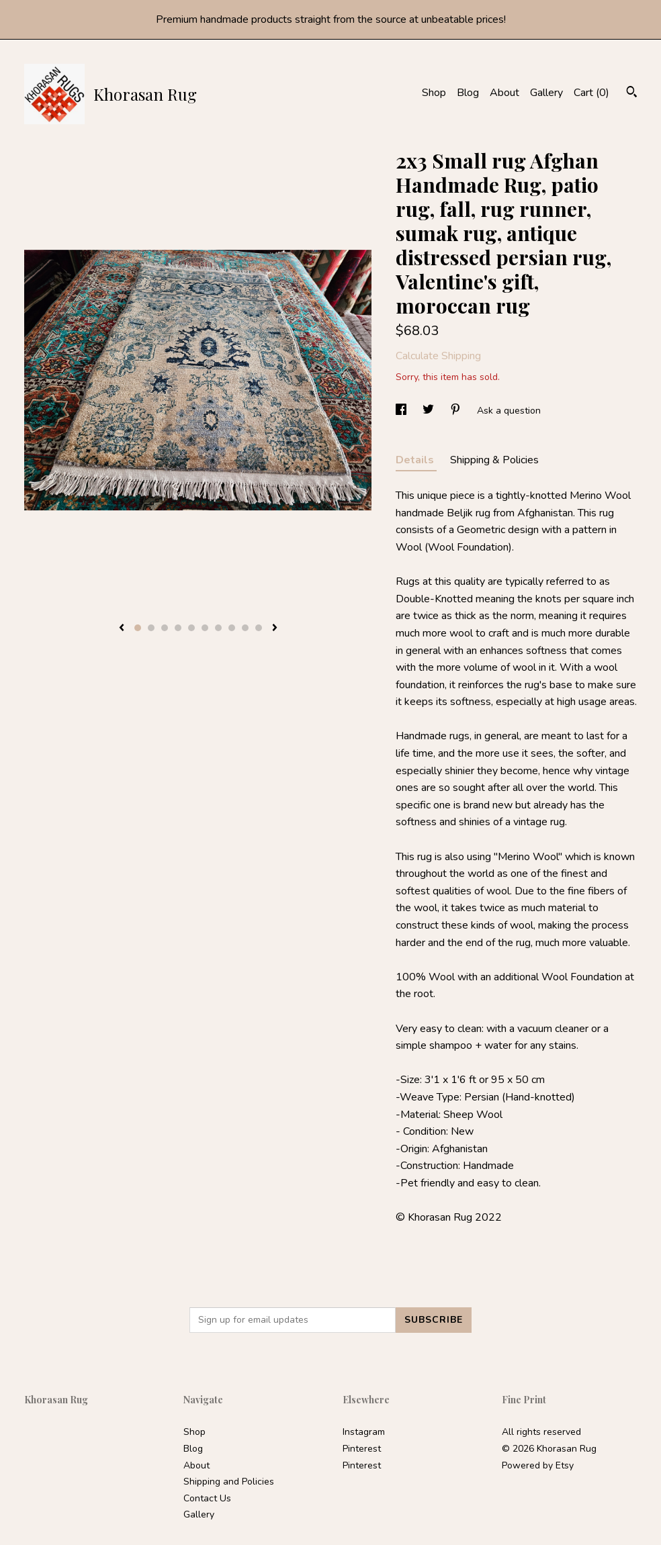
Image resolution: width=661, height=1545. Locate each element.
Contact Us (207, 1498)
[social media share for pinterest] (457, 410)
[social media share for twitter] (430, 410)
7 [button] (218, 627)
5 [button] (191, 627)
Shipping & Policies (494, 460)
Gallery (546, 92)
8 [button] (231, 627)
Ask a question (509, 410)
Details (416, 460)
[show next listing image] (274, 628)
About (504, 92)
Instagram (364, 1431)
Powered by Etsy (538, 1465)
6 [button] (205, 627)
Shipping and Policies (228, 1481)
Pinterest (362, 1448)
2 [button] (151, 627)
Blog (468, 92)
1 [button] (137, 627)
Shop (434, 92)
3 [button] (164, 627)
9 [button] (245, 627)
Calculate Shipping (438, 355)
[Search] (632, 93)
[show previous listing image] (121, 628)
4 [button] (178, 627)
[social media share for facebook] (402, 410)
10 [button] (258, 627)
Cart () (591, 92)
